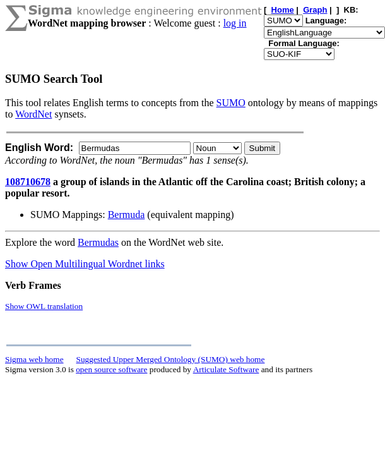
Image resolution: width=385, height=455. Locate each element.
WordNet (33, 114)
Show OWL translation (44, 306)
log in (235, 23)
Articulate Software (226, 369)
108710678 (27, 181)
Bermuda (126, 214)
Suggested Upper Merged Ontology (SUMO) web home (170, 359)
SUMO (231, 102)
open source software (111, 369)
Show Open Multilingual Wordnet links (85, 263)
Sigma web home (34, 359)
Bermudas (98, 242)
